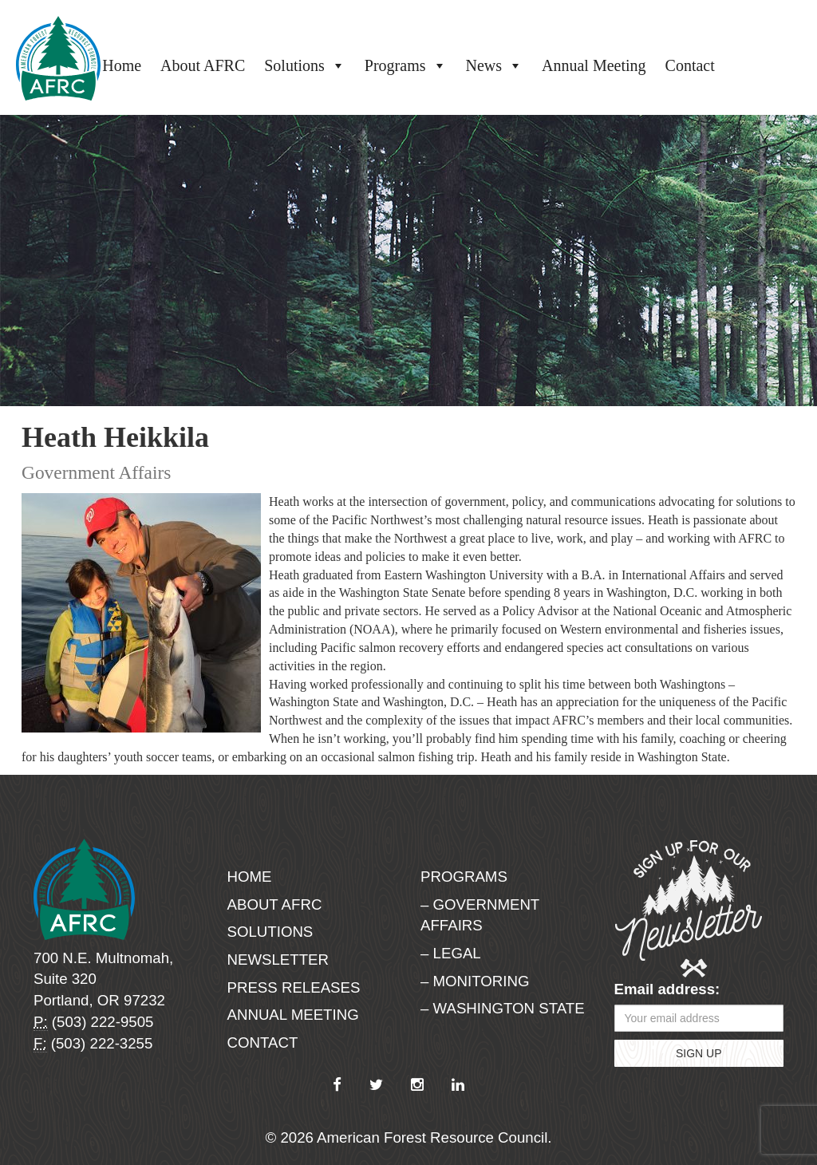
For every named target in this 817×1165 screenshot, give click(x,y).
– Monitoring (474, 981)
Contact (690, 65)
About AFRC (202, 65)
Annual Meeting (594, 65)
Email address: (667, 989)
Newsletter (278, 959)
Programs (406, 65)
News (494, 65)
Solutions (304, 65)
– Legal (450, 953)
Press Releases (294, 987)
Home (121, 65)
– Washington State (502, 1008)
